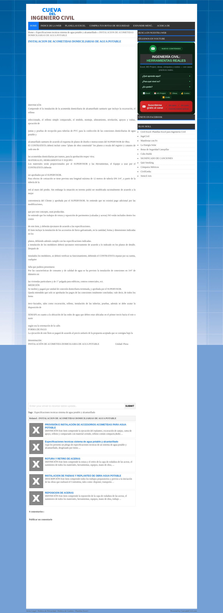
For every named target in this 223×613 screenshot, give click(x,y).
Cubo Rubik (146, 154)
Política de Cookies (66, 611)
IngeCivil (145, 136)
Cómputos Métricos (150, 167)
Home (33, 25)
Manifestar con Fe (149, 140)
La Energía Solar (148, 145)
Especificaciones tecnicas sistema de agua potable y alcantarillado (66, 32)
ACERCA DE (163, 25)
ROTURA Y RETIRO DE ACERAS (62, 458)
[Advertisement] (82, 74)
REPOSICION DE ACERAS (59, 493)
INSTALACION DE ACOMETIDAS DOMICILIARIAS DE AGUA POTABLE (74, 41)
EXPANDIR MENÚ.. (143, 25)
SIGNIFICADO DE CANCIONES (157, 158)
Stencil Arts (146, 176)
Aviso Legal (31, 611)
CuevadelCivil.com (189, 611)
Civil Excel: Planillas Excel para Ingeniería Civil (163, 131)
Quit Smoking (147, 162)
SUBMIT (129, 406)
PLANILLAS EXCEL (75, 25)
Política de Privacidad (47, 611)
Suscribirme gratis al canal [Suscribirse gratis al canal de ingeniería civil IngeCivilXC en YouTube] (165, 106)
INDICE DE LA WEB (51, 25)
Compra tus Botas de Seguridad (109, 25)
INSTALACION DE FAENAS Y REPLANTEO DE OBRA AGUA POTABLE (83, 475)
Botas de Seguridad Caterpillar (155, 149)
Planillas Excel (81, 611)
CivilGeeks (146, 171)
